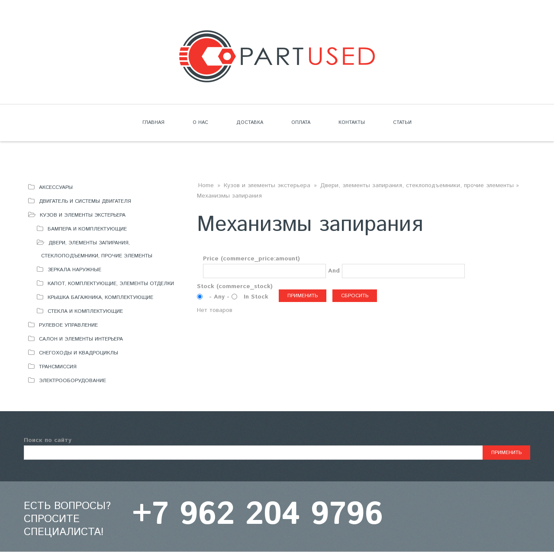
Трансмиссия (58, 366)
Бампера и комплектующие (87, 229)
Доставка (249, 122)
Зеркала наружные (74, 269)
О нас (200, 122)
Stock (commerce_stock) (235, 286)
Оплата (300, 122)
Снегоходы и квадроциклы (78, 353)
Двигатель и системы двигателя (85, 201)
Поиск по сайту (47, 440)
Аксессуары (56, 187)
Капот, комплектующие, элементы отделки (111, 283)
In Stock (256, 296)
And (334, 270)
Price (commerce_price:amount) (251, 258)
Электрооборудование (72, 380)
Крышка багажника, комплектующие (100, 297)
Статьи (402, 122)
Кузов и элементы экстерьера (83, 215)
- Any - (220, 296)
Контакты (351, 122)
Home (206, 185)
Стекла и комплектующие (85, 311)
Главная (153, 122)
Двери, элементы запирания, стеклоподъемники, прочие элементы (417, 185)
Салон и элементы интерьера (81, 339)
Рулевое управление (68, 325)
